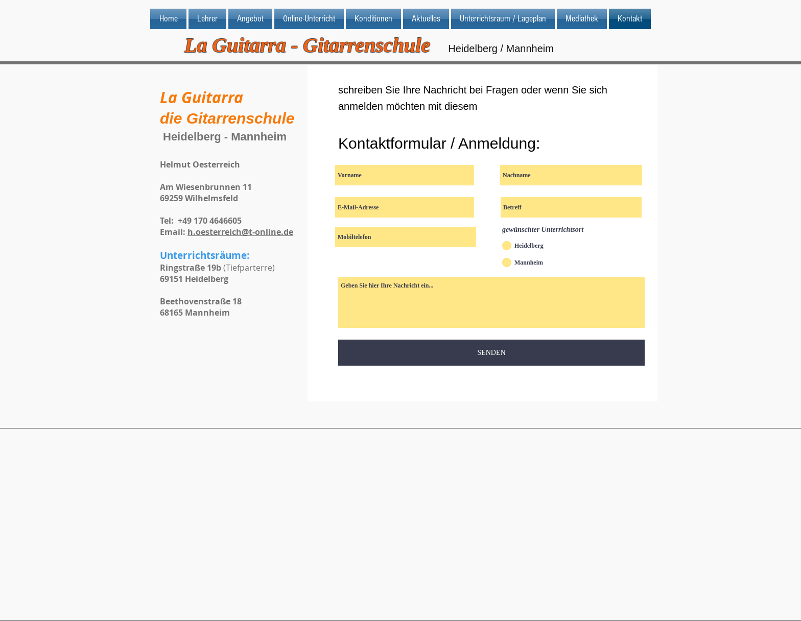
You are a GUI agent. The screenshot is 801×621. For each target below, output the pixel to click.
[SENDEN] (491, 353)
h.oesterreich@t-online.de (240, 231)
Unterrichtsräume (203, 255)
